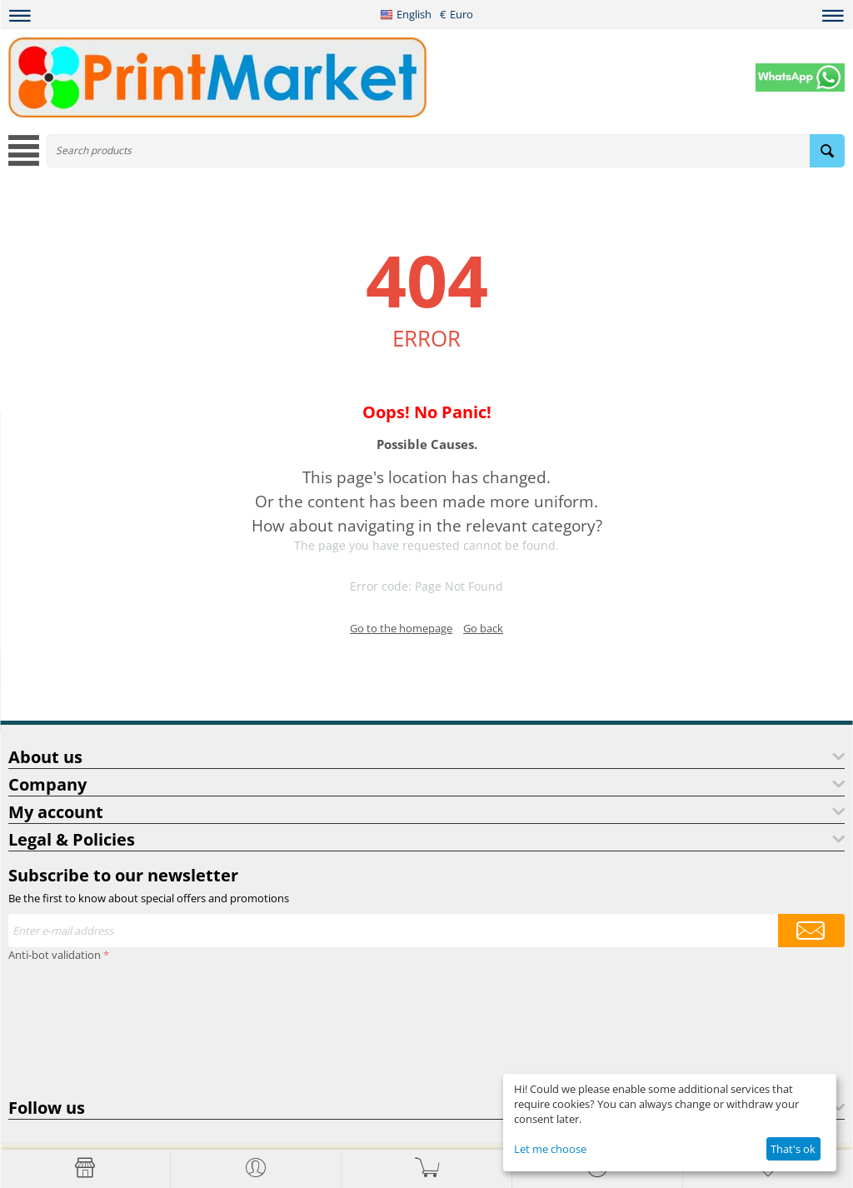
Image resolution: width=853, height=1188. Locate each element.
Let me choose (550, 1148)
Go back (483, 628)
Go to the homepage (401, 628)
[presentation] (76, 1026)
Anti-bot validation (54, 954)
